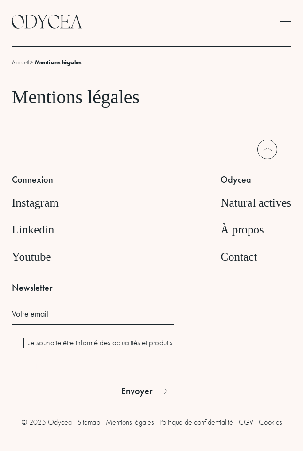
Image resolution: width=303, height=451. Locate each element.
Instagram (35, 202)
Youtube (31, 256)
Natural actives (255, 202)
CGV (246, 422)
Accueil (20, 62)
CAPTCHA (27, 366)
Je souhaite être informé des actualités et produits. (101, 343)
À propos (242, 229)
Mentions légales (130, 422)
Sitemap (89, 422)
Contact (238, 256)
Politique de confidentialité (196, 422)
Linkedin (33, 229)
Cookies (270, 422)
